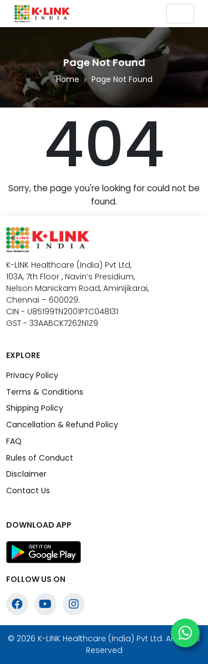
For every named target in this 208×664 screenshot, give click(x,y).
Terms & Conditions (44, 391)
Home (67, 79)
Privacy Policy (32, 375)
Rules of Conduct (39, 457)
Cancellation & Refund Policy (62, 424)
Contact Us (28, 490)
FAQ (14, 441)
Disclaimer (26, 473)
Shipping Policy (34, 407)
